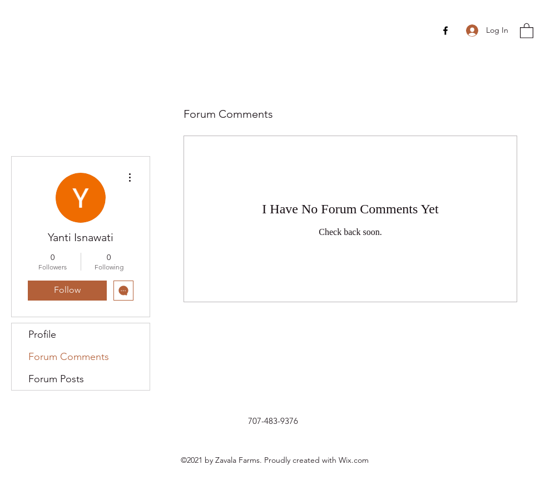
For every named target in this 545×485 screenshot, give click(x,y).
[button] (526, 30)
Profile (42, 334)
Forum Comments (68, 357)
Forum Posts (56, 379)
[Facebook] (445, 30)
